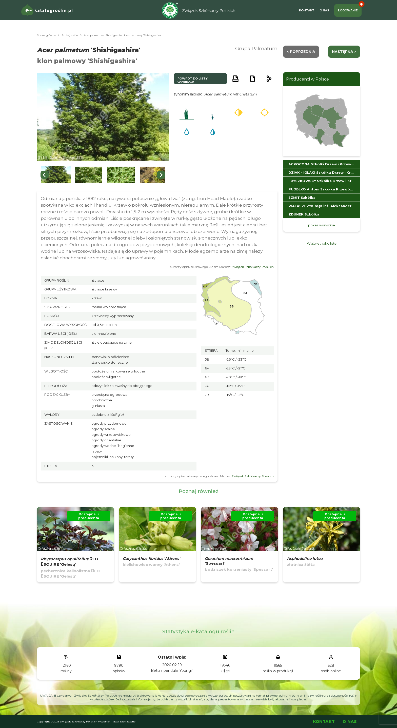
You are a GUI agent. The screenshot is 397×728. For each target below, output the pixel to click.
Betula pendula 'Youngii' (172, 670)
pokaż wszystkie (321, 225)
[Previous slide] (45, 175)
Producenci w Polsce (307, 79)
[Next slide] (161, 175)
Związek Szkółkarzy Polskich (252, 267)
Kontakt (306, 10)
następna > (344, 51)
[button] (56, 175)
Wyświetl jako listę (321, 243)
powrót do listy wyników (192, 80)
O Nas (324, 10)
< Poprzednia (301, 51)
